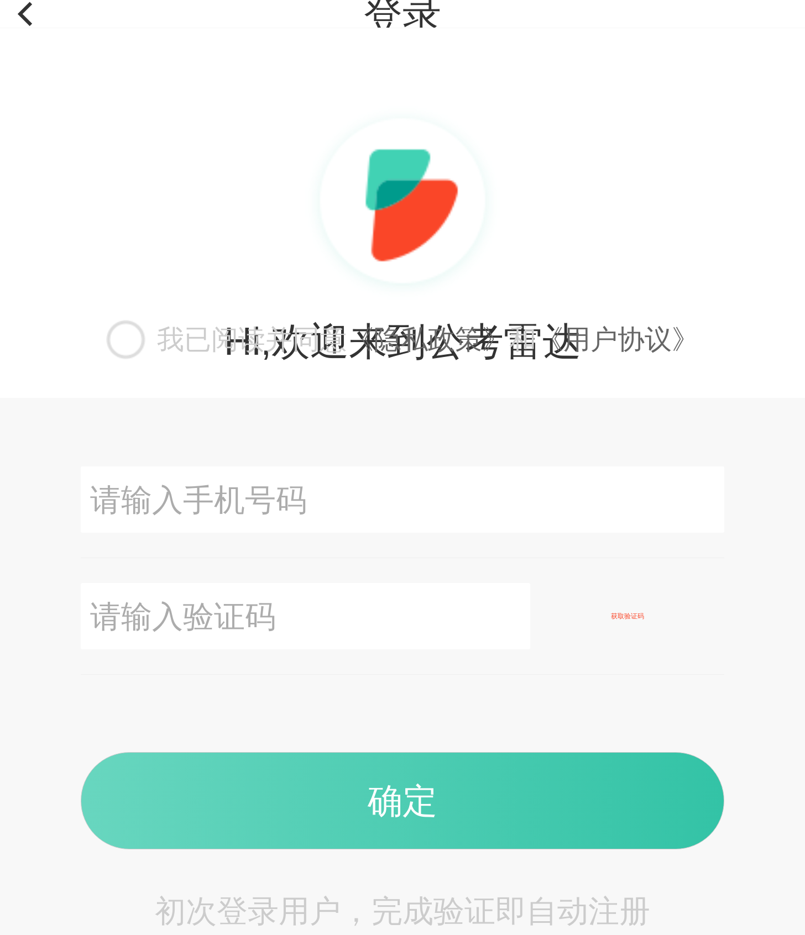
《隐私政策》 (428, 339)
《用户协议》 (617, 339)
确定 (402, 800)
